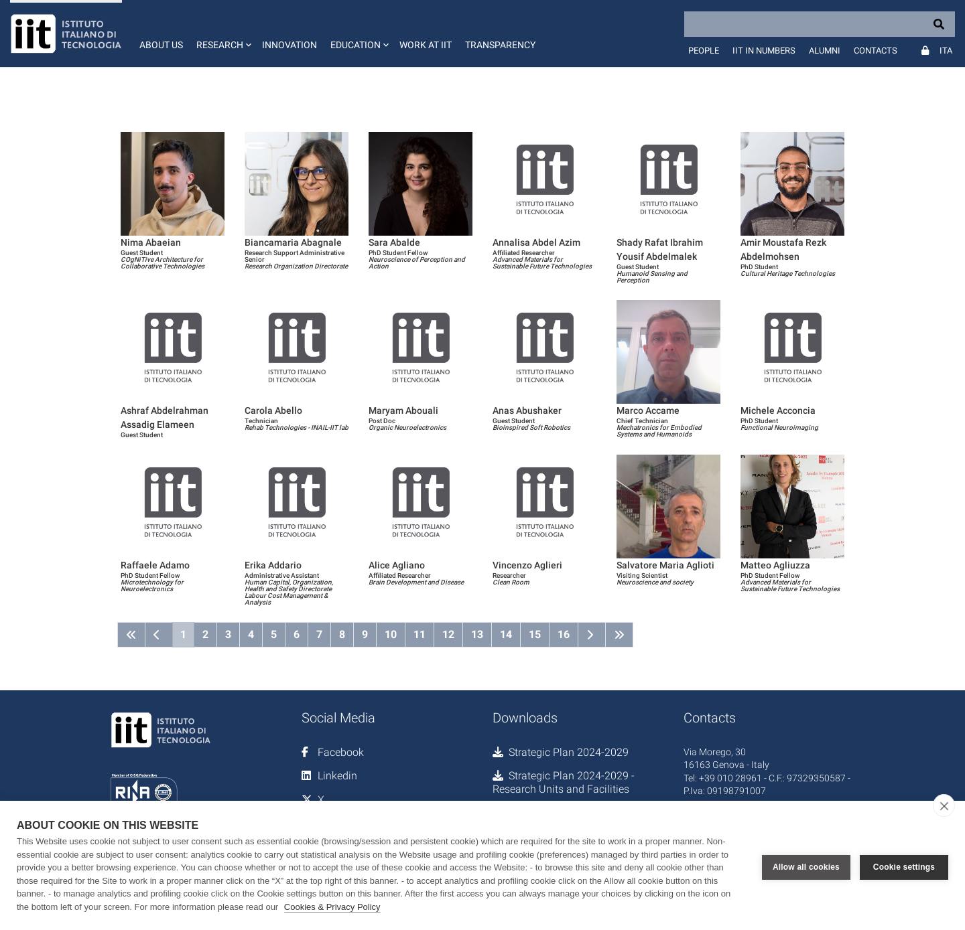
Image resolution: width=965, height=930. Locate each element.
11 (419, 634)
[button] (222, 33)
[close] (944, 805)
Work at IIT (425, 45)
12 (448, 634)
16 (564, 634)
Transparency (500, 45)
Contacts (875, 51)
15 (535, 634)
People (703, 51)
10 (391, 634)
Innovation (289, 45)
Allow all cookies (806, 865)
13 (477, 634)
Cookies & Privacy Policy (332, 907)
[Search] (819, 24)
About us (161, 45)
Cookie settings (904, 865)
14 (506, 634)
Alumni (824, 51)
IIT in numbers (763, 51)
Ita (946, 51)
